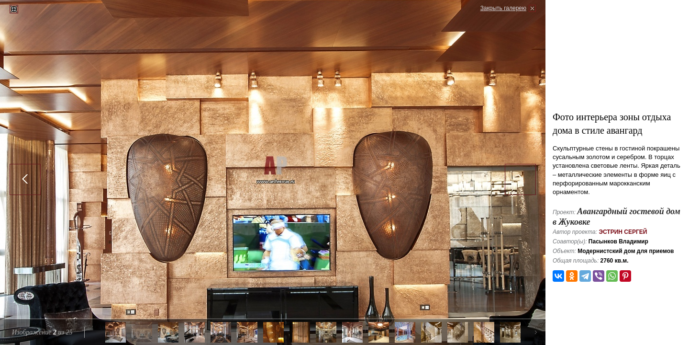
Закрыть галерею (503, 8)
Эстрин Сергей (623, 232)
